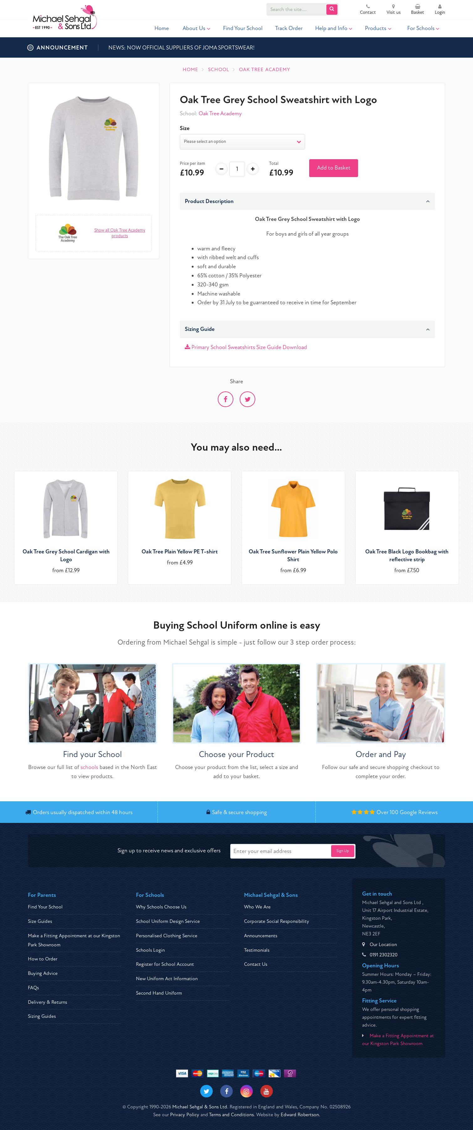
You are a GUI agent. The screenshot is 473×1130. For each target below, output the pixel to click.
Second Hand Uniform (159, 993)
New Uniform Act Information (167, 979)
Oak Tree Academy (220, 113)
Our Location (383, 944)
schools (89, 767)
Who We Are (257, 907)
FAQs (33, 988)
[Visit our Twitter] (206, 1091)
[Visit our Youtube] (266, 1091)
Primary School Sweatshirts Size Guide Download (246, 347)
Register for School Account (165, 964)
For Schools (423, 28)
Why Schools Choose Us (161, 907)
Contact (368, 10)
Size (185, 128)
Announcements (260, 936)
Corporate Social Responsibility (276, 921)
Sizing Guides (42, 1016)
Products (378, 28)
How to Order (42, 959)
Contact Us (255, 964)
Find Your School (242, 28)
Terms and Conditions (231, 1115)
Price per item (192, 163)
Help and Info (334, 28)
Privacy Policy (184, 1115)
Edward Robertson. (300, 1115)
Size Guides (40, 921)
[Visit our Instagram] (246, 1091)
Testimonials (256, 950)
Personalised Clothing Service (166, 936)
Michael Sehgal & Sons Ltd (199, 1107)
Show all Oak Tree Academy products (119, 233)
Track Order (289, 28)
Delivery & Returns (47, 1002)
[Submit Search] (331, 9)
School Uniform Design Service (168, 921)
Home (161, 28)
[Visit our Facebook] (226, 1091)
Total (273, 163)
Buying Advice (43, 973)
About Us (197, 28)
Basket (417, 10)
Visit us (394, 10)
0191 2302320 (384, 955)
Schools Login (150, 950)
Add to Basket (334, 167)
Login (440, 10)
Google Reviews (419, 812)
